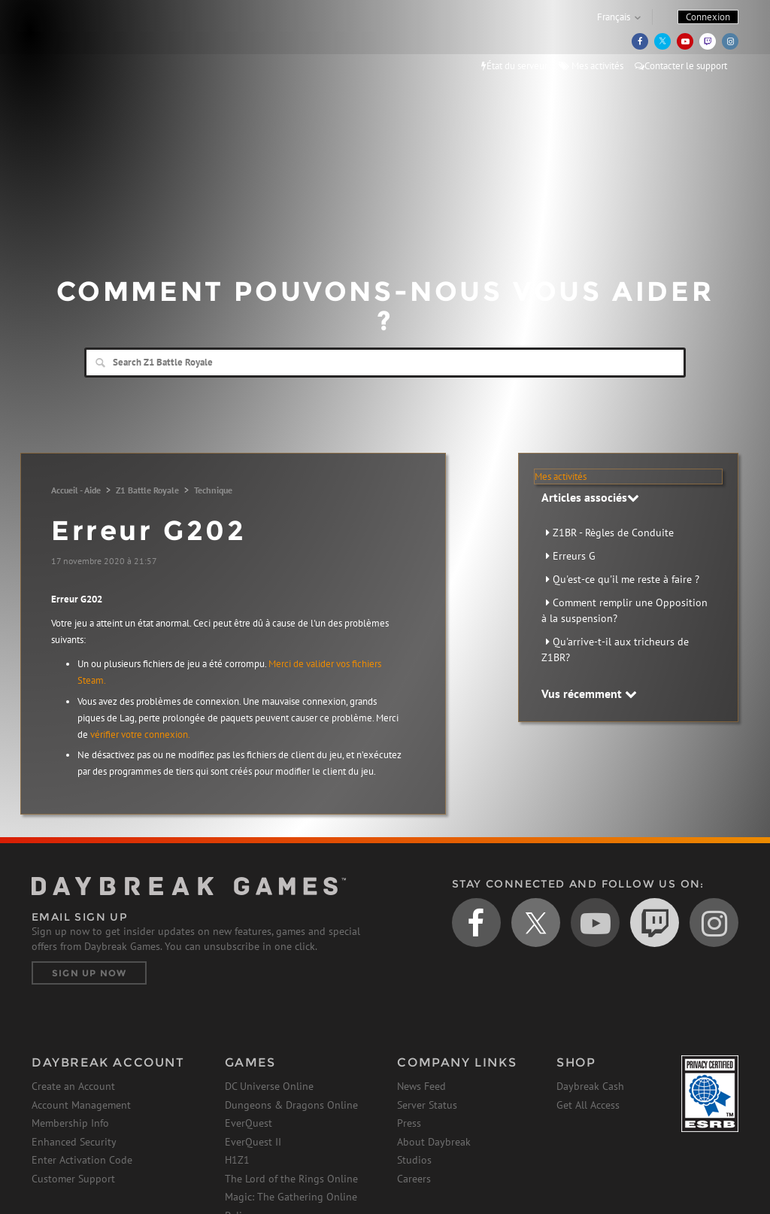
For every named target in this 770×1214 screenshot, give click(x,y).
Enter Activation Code (82, 1160)
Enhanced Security (74, 1142)
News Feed (421, 1086)
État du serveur (514, 65)
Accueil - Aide (76, 490)
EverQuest (248, 1123)
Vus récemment (589, 693)
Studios (414, 1160)
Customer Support (73, 1178)
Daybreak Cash (590, 1086)
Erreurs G (574, 556)
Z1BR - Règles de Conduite (613, 532)
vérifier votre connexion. (140, 734)
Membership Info (70, 1123)
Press (409, 1123)
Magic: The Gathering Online (291, 1196)
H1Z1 (237, 1160)
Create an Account (73, 1086)
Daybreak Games (99, 43)
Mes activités (591, 65)
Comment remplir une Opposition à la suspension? (624, 610)
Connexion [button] (708, 17)
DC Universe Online (269, 1086)
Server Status (427, 1105)
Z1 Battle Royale (147, 490)
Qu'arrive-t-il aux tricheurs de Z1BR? (615, 649)
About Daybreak (434, 1142)
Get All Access (588, 1105)
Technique (213, 490)
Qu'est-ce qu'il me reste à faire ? (626, 579)
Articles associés (590, 497)
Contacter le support (681, 65)
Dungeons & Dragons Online (291, 1105)
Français (613, 17)
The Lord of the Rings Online (291, 1178)
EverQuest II (253, 1142)
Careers (414, 1178)
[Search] (385, 363)
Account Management (81, 1105)
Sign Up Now (89, 973)
